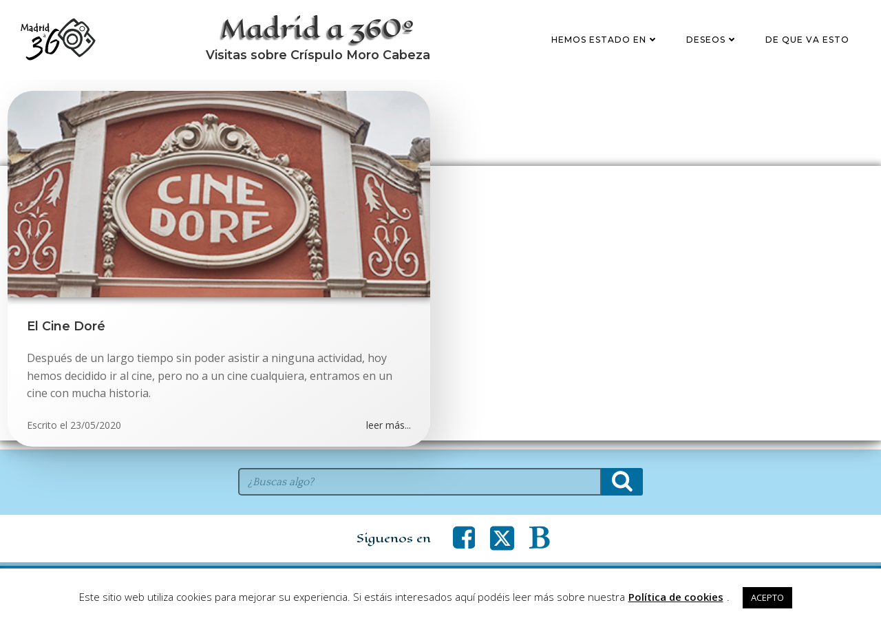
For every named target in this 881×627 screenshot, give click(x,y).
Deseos (713, 44)
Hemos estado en (606, 44)
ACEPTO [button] (767, 597)
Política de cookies (675, 597)
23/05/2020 (95, 433)
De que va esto (809, 44)
